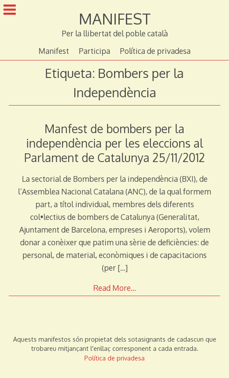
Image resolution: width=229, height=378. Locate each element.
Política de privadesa (155, 51)
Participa (94, 51)
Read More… (114, 288)
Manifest (53, 51)
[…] (123, 267)
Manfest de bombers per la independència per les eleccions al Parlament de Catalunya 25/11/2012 (114, 143)
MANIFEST (115, 18)
